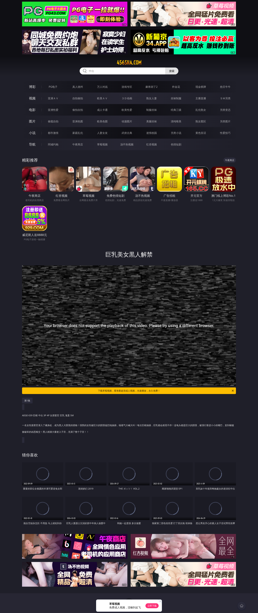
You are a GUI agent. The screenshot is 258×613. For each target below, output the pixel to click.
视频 (32, 98)
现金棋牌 (200, 87)
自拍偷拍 (77, 98)
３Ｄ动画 (127, 98)
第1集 (27, 400)
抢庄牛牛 (225, 87)
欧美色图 (102, 121)
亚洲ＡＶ (53, 98)
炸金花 (176, 87)
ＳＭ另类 (225, 98)
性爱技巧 (225, 133)
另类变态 (225, 110)
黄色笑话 (200, 133)
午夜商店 (77, 144)
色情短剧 (176, 144)
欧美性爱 (127, 110)
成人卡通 (102, 110)
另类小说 (176, 133)
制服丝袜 (151, 110)
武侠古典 (127, 133)
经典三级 (176, 110)
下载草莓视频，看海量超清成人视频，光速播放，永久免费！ (166, 391)
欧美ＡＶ (102, 98)
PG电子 (53, 87)
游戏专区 (127, 87)
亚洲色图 (77, 121)
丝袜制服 (176, 98)
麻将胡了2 (151, 87)
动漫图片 (127, 121)
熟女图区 (200, 121)
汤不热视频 (126, 144)
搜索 (171, 71)
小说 (32, 133)
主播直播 (200, 98)
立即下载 (152, 605)
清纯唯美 (176, 121)
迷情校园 (151, 133)
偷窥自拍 (53, 121)
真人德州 (77, 87)
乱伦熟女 (200, 110)
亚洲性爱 (53, 110)
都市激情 (53, 133)
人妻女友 (102, 133)
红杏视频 (151, 144)
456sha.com (129, 62)
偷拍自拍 (77, 110)
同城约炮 (53, 144)
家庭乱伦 (77, 133)
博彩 (32, 86)
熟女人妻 (151, 98)
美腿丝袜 (151, 121)
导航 (32, 144)
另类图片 (225, 121)
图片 (32, 121)
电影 (32, 110)
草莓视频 (102, 144)
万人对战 (102, 87)
